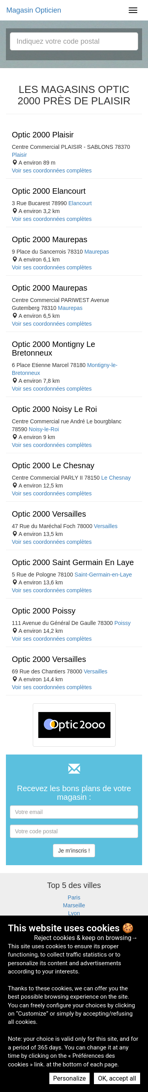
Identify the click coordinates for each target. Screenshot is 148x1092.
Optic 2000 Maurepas (49, 239)
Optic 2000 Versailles (49, 514)
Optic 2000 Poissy (43, 610)
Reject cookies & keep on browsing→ (86, 938)
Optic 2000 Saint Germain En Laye (73, 562)
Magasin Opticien (33, 10)
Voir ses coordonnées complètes (52, 170)
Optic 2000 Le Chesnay (53, 465)
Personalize (69, 1078)
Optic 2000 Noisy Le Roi (54, 409)
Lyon (74, 913)
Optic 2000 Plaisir (43, 134)
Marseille (74, 905)
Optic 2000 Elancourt (49, 191)
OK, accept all (117, 1078)
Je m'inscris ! (74, 850)
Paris (74, 897)
